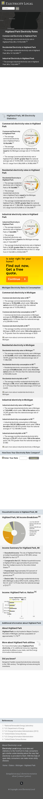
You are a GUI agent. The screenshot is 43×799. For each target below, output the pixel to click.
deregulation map (13, 774)
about (14, 776)
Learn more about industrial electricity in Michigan (22, 447)
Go (17, 8)
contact (21, 776)
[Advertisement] (21, 89)
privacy (28, 776)
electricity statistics (29, 774)
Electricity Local (19, 3)
